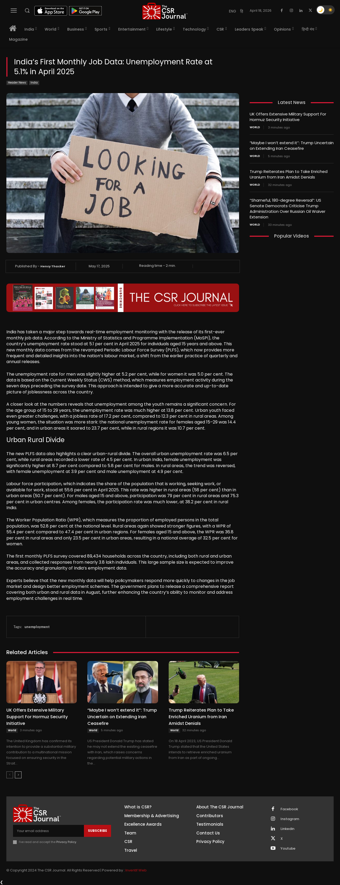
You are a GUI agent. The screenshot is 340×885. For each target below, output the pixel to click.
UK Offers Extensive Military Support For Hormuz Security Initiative (37, 716)
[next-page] (18, 774)
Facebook (289, 809)
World (12, 730)
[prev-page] (9, 774)
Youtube (287, 848)
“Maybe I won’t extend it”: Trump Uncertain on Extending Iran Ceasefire (122, 716)
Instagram (289, 819)
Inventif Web (136, 870)
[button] (27, 10)
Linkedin (287, 828)
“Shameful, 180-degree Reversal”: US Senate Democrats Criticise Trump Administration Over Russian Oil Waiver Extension (287, 208)
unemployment (37, 627)
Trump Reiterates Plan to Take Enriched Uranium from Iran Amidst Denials (201, 716)
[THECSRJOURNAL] (165, 11)
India (34, 83)
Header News (17, 83)
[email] (48, 831)
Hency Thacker (52, 266)
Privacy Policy (66, 842)
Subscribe (97, 830)
